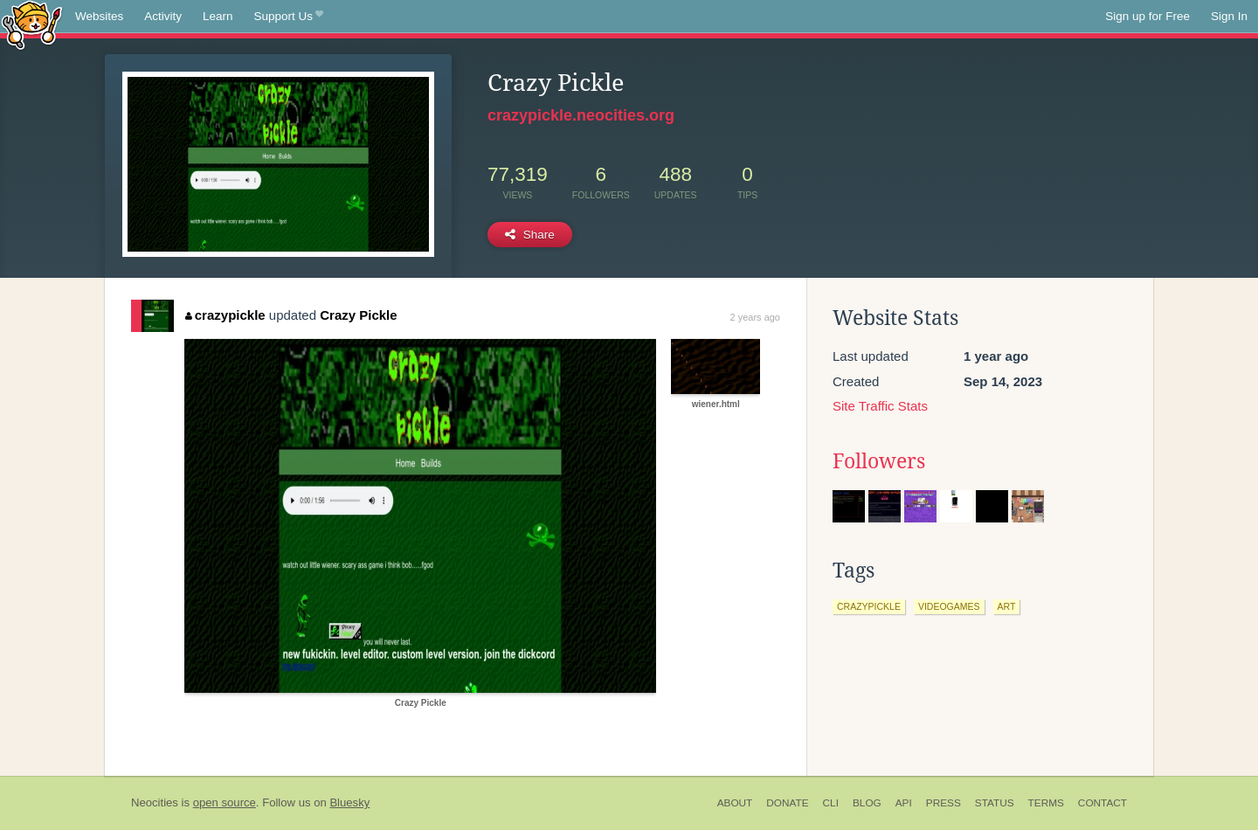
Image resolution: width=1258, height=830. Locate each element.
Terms (1046, 803)
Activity (163, 16)
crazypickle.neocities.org (580, 115)
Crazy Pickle (358, 315)
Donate (787, 803)
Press (943, 803)
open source (224, 802)
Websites (99, 16)
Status (994, 803)
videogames (949, 606)
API (903, 803)
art (1007, 606)
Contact (1102, 803)
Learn (218, 16)
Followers (879, 461)
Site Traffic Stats (880, 405)
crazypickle (225, 315)
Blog (867, 803)
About (735, 803)
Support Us (288, 17)
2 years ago (755, 317)
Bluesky (349, 802)
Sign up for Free (1147, 16)
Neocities (154, 802)
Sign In (1229, 16)
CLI (831, 803)
